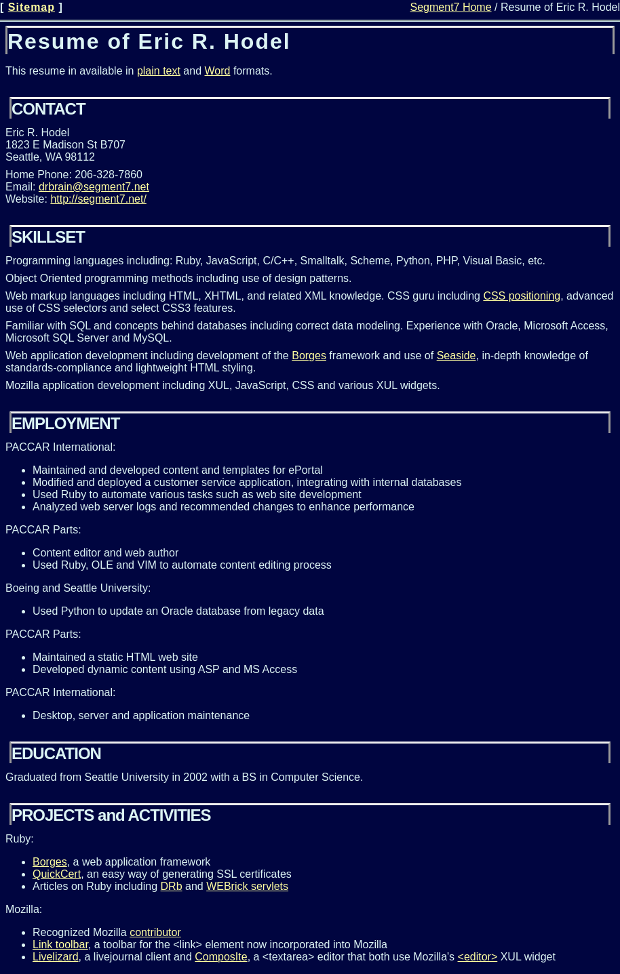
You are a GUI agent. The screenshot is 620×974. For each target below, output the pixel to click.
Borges (309, 355)
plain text (158, 71)
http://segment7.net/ (98, 199)
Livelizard (56, 956)
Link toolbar (60, 944)
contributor (155, 932)
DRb (171, 886)
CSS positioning (521, 296)
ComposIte (221, 956)
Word (218, 71)
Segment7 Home (451, 7)
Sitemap (31, 7)
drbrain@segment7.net (94, 186)
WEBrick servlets (247, 886)
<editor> (478, 956)
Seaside (456, 355)
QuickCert (57, 874)
